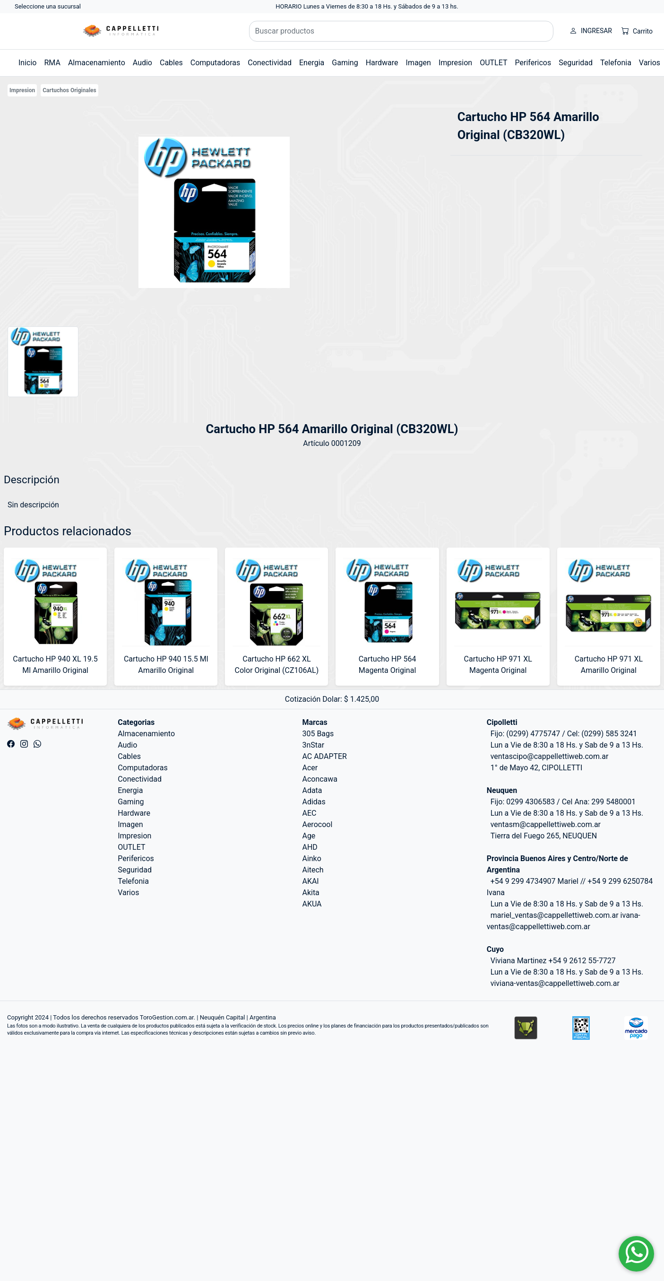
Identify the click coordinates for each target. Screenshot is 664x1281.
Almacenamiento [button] (96, 62)
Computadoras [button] (215, 62)
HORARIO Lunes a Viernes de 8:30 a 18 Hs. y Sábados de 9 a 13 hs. (367, 6)
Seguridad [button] (576, 62)
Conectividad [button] (270, 62)
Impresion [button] (455, 62)
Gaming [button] (345, 62)
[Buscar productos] (401, 31)
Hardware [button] (382, 62)
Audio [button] (142, 62)
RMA (52, 62)
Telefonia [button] (615, 62)
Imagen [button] (418, 62)
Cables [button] (171, 62)
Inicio (27, 62)
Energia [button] (311, 62)
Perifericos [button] (533, 62)
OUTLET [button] (493, 62)
